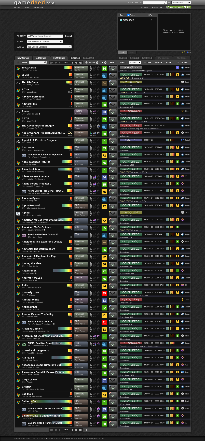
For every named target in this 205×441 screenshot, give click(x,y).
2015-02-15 (148, 256)
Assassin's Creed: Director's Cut (41, 364)
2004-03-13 (148, 350)
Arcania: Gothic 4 (32, 328)
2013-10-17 (160, 205)
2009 (23, 280)
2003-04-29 (148, 358)
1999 (23, 179)
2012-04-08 (160, 365)
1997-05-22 (148, 394)
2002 (30, 193)
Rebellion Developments (36, 179)
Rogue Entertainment (35, 230)
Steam (187, 67)
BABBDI (27, 386)
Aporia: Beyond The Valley (38, 314)
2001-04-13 (160, 227)
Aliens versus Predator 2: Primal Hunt (47, 191)
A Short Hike (29, 103)
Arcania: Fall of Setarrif (40, 321)
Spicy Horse (31, 164)
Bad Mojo (27, 393)
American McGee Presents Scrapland (44, 219)
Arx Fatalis (28, 357)
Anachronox (29, 270)
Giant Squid (31, 121)
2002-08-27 (160, 191)
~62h (70, 404)
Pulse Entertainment (34, 396)
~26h (70, 375)
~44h (70, 338)
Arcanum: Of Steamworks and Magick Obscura (50, 335)
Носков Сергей (33, 77)
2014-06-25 (148, 278)
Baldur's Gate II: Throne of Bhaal (45, 423)
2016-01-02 (148, 169)
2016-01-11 (160, 169)
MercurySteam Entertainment (38, 222)
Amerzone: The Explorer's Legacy (42, 241)
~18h (70, 367)
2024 (23, 70)
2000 (23, 230)
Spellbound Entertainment (42, 324)
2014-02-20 (160, 307)
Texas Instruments (34, 215)
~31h (70, 346)
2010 (23, 208)
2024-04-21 (160, 104)
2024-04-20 (148, 104)
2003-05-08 (160, 358)
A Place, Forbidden (33, 96)
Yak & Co (30, 143)
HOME (17, 7)
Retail (187, 82)
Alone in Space (31, 198)
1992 (23, 85)
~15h (70, 164)
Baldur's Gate (30, 401)
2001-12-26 (148, 183)
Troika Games (32, 339)
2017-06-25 (160, 198)
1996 (23, 114)
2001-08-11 (148, 270)
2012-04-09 (148, 372)
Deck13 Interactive (34, 288)
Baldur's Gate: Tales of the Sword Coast (48, 408)
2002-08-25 (148, 191)
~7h (71, 128)
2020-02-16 (148, 125)
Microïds (30, 244)
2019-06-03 (148, 75)
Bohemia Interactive (40, 346)
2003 (23, 353)
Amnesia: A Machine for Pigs (39, 256)
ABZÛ (25, 118)
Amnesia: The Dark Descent (38, 248)
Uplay (187, 372)
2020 (23, 99)
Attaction (30, 382)
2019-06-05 (160, 75)
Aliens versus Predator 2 (36, 183)
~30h (70, 425)
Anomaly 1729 (30, 292)
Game (24, 62)
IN (169, 2)
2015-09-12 (148, 89)
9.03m (25, 89)
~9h (71, 85)
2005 (23, 288)
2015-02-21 (160, 256)
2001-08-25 (160, 176)
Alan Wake (28, 147)
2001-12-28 (160, 183)
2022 (23, 389)
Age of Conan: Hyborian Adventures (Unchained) (51, 132)
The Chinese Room (34, 259)
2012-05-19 (148, 147)
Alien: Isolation (31, 169)
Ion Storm (30, 273)
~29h (70, 273)
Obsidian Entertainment (36, 208)
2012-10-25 (160, 162)
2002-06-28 (148, 379)
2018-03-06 (148, 292)
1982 (23, 215)
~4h (71, 157)
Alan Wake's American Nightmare (45, 154)
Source (184, 62)
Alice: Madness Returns (36, 161)
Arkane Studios (32, 360)
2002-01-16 (148, 241)
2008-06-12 (160, 133)
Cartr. (187, 212)
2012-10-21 (148, 162)
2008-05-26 (148, 133)
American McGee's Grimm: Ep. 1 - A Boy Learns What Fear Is (59, 234)
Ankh (25, 285)
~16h (70, 208)
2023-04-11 (148, 234)
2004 (23, 222)
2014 (23, 172)
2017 (23, 317)
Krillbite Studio (32, 266)
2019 (23, 106)
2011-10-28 (160, 249)
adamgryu (30, 106)
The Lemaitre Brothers (35, 389)
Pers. (70, 135)
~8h (71, 193)
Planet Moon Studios (35, 353)
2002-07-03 (160, 394)
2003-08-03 (160, 401)
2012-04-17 (160, 372)
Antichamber (29, 306)
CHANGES (38, 7)
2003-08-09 (148, 408)
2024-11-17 (148, 96)
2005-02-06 (160, 336)
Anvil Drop (31, 295)
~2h (71, 99)
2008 (23, 135)
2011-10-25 (148, 249)
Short (70, 92)
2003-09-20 (160, 423)
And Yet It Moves (32, 277)
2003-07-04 (148, 401)
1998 (23, 404)
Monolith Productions (35, 186)
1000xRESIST (30, 67)
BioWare (30, 404)
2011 (23, 164)
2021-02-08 (148, 263)
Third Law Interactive (41, 193)
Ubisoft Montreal (33, 367)
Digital (187, 140)
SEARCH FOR (135, 2)
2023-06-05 (148, 343)
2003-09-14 (148, 423)
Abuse (26, 111)
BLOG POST (125, 78)
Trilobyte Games (33, 85)
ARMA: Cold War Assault (41, 343)
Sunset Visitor (32, 70)
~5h (71, 77)
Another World (30, 299)
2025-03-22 (160, 314)
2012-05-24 (160, 154)
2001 (23, 186)
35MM (25, 74)
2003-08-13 (160, 408)
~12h (70, 70)
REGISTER (157, 7)
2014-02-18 (148, 307)
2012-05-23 (148, 154)
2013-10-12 (148, 205)
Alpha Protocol (31, 205)
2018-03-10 (160, 292)
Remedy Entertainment (35, 150)
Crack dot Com (32, 114)
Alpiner (26, 212)
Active (132, 15)
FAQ (26, 7)
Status (123, 62)
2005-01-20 (148, 336)
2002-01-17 (160, 241)
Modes (92, 63)
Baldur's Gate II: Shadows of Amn (42, 415)
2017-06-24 (148, 198)
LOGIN (144, 7)
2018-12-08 (148, 118)
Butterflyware (32, 201)
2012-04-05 (148, 365)
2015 (23, 143)
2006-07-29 (148, 285)
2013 (23, 92)
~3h (71, 266)
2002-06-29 (160, 379)
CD (186, 176)
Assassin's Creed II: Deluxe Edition (43, 372)
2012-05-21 (160, 147)
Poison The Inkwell (34, 99)
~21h (70, 172)
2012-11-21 (148, 220)
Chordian (48, 438)
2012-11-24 (160, 220)
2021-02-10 (160, 263)
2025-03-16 (148, 314)
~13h (70, 150)
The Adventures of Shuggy (38, 125)
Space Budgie (32, 92)
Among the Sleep (32, 263)
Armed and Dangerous (35, 350)
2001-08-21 (160, 270)
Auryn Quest (29, 379)
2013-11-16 (148, 329)
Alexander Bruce (33, 309)
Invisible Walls (32, 317)
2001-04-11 (148, 227)
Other (187, 111)
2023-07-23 (148, 387)
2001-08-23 (148, 176)
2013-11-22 (148, 321)
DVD (186, 365)
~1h (71, 237)
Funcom (30, 135)
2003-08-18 (148, 416)
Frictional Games (33, 251)
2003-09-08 (160, 416)
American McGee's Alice (36, 227)
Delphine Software (34, 302)
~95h (70, 418)
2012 (23, 128)
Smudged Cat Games (35, 128)
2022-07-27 (148, 140)
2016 (23, 77)
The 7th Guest (30, 82)
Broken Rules (32, 280)
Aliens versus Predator (35, 176)
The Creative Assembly (35, 172)
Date (149, 62)
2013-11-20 (160, 329)
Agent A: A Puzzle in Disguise (39, 140)
